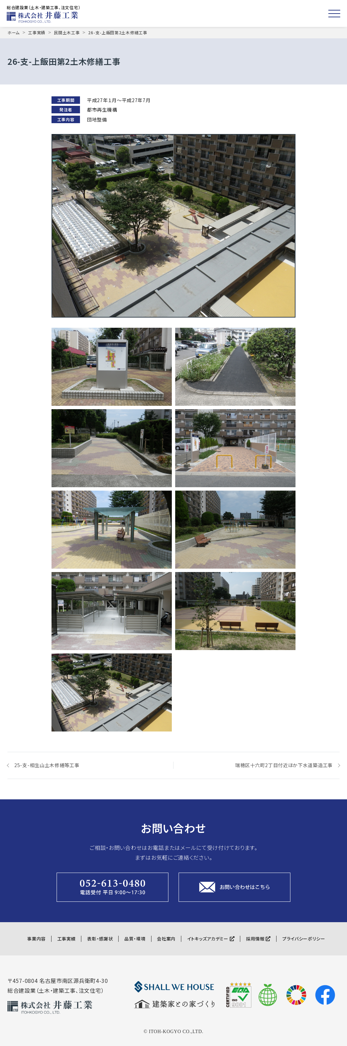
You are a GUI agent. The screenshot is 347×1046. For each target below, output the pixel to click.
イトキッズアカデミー (210, 939)
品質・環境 (135, 939)
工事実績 (66, 939)
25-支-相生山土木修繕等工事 (47, 765)
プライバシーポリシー (303, 939)
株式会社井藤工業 (44, 17)
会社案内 (166, 939)
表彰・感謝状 (100, 939)
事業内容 (36, 939)
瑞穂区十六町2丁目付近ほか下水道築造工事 (284, 765)
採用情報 (258, 939)
